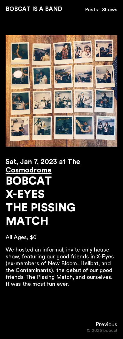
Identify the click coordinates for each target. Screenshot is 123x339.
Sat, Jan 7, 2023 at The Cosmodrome (43, 166)
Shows (109, 9)
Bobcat (29, 181)
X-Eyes (25, 194)
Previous (106, 324)
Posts (91, 9)
